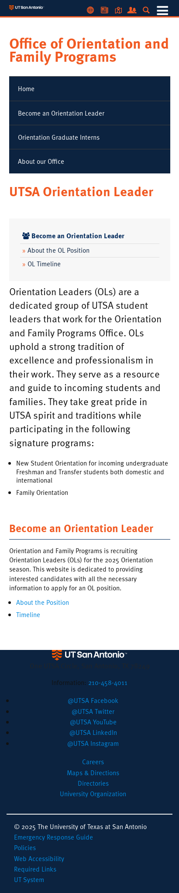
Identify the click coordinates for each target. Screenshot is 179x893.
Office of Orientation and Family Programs (89, 49)
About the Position (42, 602)
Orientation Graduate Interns (59, 137)
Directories (93, 783)
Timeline (28, 614)
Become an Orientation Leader (61, 113)
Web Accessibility (39, 858)
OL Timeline (41, 263)
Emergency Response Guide (53, 837)
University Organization (93, 793)
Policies (25, 847)
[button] (93, 700)
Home (26, 88)
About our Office (41, 161)
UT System (29, 879)
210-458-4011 (107, 682)
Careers (93, 761)
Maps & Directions (93, 772)
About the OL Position (56, 250)
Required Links (35, 869)
